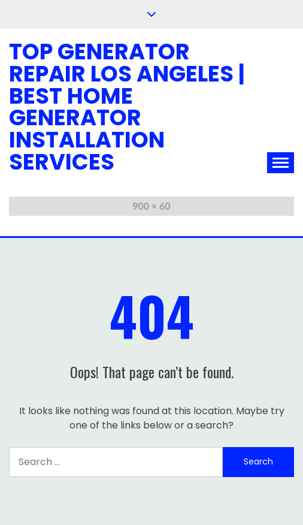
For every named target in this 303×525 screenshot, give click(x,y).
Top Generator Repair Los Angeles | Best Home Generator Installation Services (127, 106)
